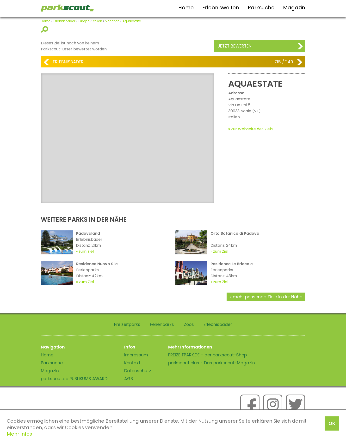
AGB (128, 379)
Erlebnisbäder (64, 21)
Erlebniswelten (220, 7)
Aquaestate (132, 21)
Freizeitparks (127, 324)
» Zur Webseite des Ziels (250, 129)
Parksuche (261, 7)
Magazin (294, 7)
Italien (97, 21)
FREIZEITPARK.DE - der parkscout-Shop (207, 355)
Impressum (136, 355)
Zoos (189, 324)
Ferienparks (162, 324)
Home (186, 7)
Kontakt (132, 363)
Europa (84, 21)
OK (331, 423)
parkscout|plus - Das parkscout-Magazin (211, 363)
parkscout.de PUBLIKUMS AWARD (74, 379)
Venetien (112, 21)
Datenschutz (137, 371)
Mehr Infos (19, 434)
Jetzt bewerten (235, 46)
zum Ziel (86, 251)
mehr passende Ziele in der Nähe (267, 297)
